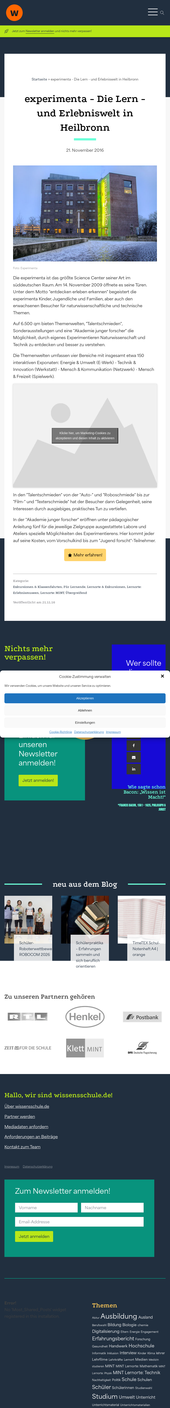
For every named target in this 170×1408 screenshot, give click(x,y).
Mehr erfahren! (87, 554)
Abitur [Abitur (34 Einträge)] (95, 1317)
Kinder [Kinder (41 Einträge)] (142, 1353)
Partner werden (19, 1116)
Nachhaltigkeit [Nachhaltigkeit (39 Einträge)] (101, 1380)
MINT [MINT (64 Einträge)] (110, 1366)
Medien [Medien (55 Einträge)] (141, 1359)
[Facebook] (134, 745)
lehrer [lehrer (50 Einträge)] (160, 1353)
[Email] (134, 757)
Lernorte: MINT (52, 593)
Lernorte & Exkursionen (106, 587)
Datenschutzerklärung (89, 731)
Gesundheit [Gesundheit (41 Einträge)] (100, 1346)
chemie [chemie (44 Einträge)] (143, 1325)
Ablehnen (85, 710)
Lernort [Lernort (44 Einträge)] (129, 1359)
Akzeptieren (85, 698)
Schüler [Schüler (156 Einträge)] (101, 1387)
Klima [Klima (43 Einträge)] (151, 1353)
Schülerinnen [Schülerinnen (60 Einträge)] (123, 1388)
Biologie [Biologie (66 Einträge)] (129, 1325)
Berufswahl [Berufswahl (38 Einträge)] (99, 1325)
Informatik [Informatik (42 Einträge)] (99, 1353)
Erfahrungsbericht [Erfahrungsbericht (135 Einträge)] (113, 1338)
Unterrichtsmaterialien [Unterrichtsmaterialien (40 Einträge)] (135, 1405)
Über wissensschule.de (26, 1106)
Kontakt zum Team (22, 1146)
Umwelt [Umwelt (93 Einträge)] (127, 1397)
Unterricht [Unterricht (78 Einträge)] (145, 1397)
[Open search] (162, 13)
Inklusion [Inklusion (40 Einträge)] (113, 1353)
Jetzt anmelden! (38, 780)
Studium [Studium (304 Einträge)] (105, 1396)
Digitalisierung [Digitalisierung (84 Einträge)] (106, 1331)
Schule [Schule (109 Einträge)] (129, 1379)
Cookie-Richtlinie (60, 731)
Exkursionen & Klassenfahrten (37, 587)
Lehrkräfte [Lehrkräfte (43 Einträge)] (116, 1359)
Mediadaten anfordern (26, 1126)
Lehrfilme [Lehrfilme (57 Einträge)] (100, 1359)
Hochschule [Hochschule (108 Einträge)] (141, 1345)
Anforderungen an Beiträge (31, 1136)
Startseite (39, 79)
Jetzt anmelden (34, 1236)
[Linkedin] (134, 769)
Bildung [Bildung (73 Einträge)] (114, 1325)
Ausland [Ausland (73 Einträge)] (145, 1317)
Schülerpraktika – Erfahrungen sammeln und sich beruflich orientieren (89, 955)
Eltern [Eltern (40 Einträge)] (125, 1331)
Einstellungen (85, 722)
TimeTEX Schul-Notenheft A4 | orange (146, 949)
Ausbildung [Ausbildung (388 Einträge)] (118, 1316)
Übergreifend (76, 593)
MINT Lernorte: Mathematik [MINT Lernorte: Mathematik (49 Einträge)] (137, 1366)
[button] (163, 676)
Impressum (113, 731)
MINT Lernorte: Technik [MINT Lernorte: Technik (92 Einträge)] (136, 1372)
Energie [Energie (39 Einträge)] (135, 1331)
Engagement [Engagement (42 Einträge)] (149, 1331)
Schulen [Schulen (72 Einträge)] (144, 1379)
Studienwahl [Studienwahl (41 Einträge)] (143, 1388)
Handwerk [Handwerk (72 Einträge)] (118, 1346)
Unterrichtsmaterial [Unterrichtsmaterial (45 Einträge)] (105, 1405)
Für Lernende (74, 587)
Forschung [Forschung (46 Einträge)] (142, 1339)
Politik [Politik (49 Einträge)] (116, 1380)
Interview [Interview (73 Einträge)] (128, 1353)
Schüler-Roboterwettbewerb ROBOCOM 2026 (37, 949)
